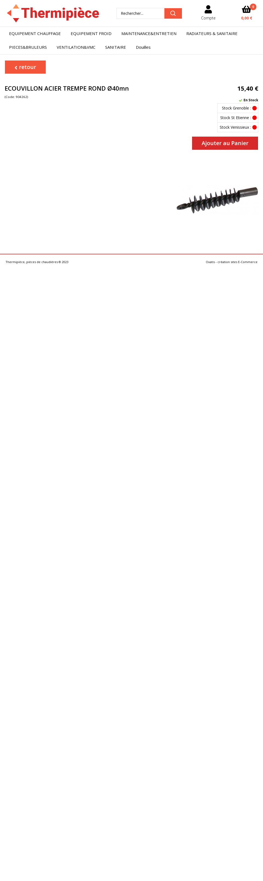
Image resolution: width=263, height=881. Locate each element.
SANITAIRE (115, 47)
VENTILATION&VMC (76, 47)
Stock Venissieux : (235, 127)
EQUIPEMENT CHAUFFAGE (35, 33)
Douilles (143, 47)
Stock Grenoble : (236, 108)
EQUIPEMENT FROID (91, 33)
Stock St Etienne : (235, 117)
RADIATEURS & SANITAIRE (212, 33)
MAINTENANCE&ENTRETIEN (148, 33)
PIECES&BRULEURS (28, 47)
